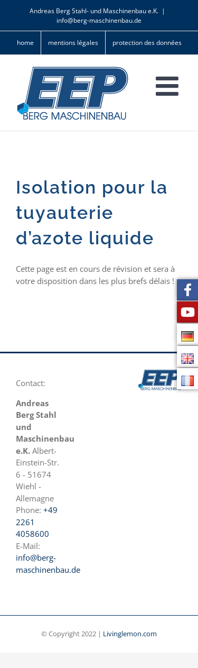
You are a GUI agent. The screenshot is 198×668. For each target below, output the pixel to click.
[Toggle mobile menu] (169, 85)
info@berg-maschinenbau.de (99, 20)
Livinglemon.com (130, 633)
